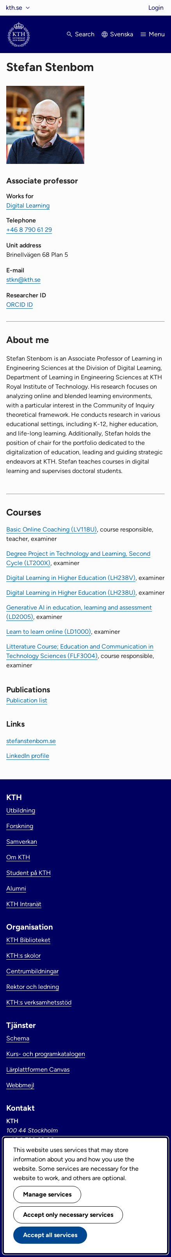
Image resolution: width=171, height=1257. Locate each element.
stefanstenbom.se (31, 741)
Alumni (16, 888)
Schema (17, 1038)
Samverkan (21, 841)
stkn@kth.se (23, 279)
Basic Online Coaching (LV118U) (51, 529)
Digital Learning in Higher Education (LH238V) (70, 577)
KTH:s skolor (23, 955)
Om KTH (18, 857)
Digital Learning (28, 205)
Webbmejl (20, 1085)
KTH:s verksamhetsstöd (38, 1002)
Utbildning (20, 810)
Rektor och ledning (32, 986)
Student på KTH (28, 873)
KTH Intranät (23, 904)
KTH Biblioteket (28, 940)
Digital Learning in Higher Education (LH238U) (70, 592)
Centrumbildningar (32, 971)
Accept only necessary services (68, 1214)
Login (156, 7)
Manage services (47, 1194)
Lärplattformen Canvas (37, 1069)
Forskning (19, 826)
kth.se (14, 7)
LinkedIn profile (27, 755)
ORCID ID (19, 304)
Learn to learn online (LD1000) (48, 631)
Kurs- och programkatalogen (45, 1054)
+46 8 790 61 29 (29, 229)
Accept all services (50, 1235)
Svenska (121, 34)
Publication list (26, 700)
